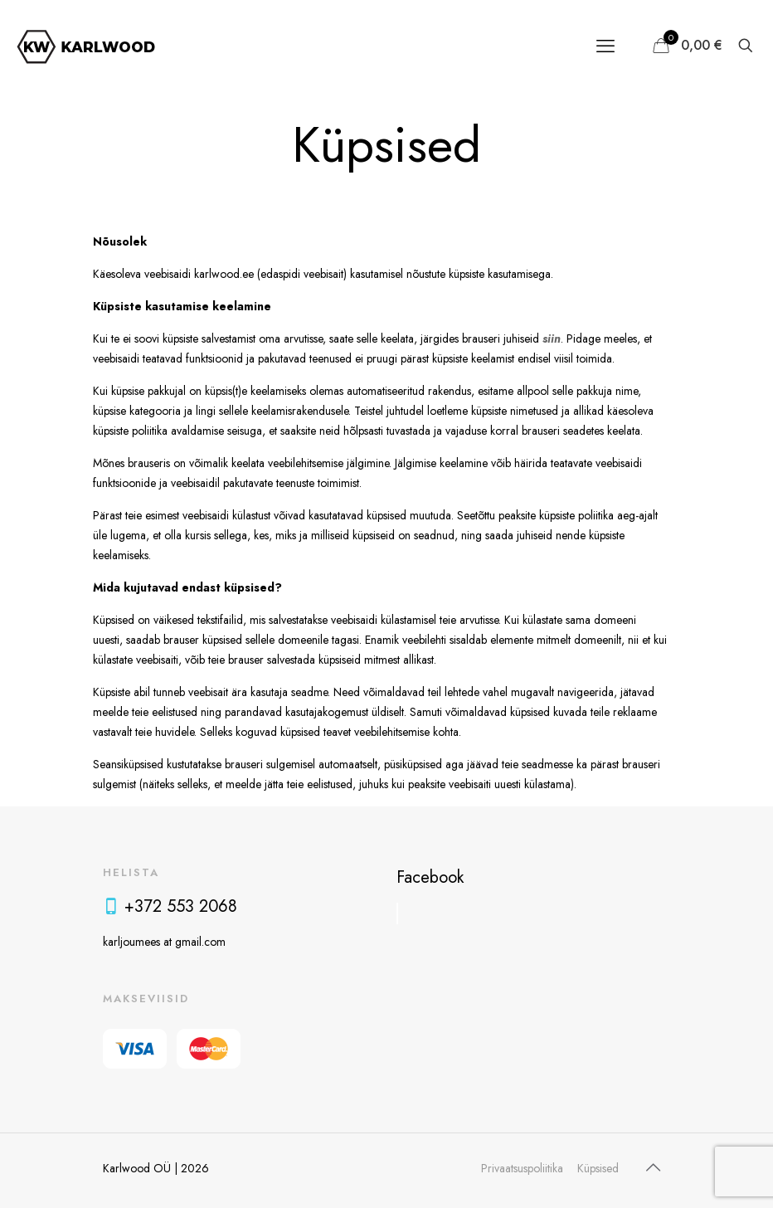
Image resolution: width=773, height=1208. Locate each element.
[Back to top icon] (652, 1168)
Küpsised (598, 1168)
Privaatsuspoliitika (522, 1168)
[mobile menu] (605, 46)
